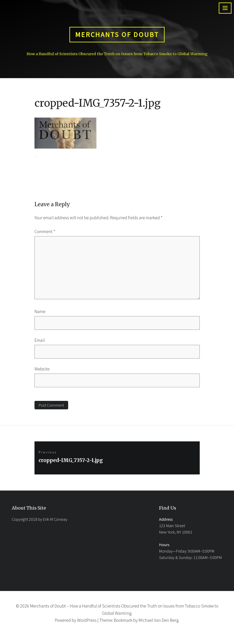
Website (42, 369)
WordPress (87, 620)
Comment (44, 231)
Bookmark (123, 620)
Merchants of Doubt (117, 34)
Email (39, 340)
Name (39, 311)
